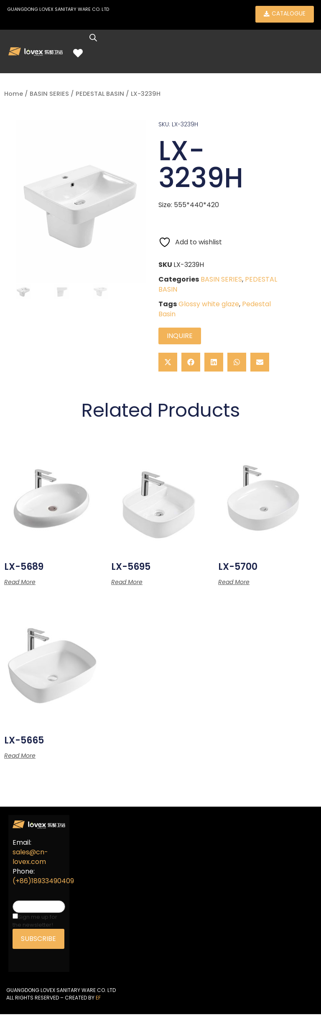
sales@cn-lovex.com (30, 858)
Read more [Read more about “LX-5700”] (234, 583)
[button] (167, 363)
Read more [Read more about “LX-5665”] (20, 757)
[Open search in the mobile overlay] (97, 39)
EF (98, 998)
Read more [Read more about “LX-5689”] (20, 583)
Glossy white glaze (208, 305)
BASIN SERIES (49, 95)
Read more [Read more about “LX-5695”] (127, 583)
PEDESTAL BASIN (100, 95)
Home (13, 95)
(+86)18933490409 (43, 882)
